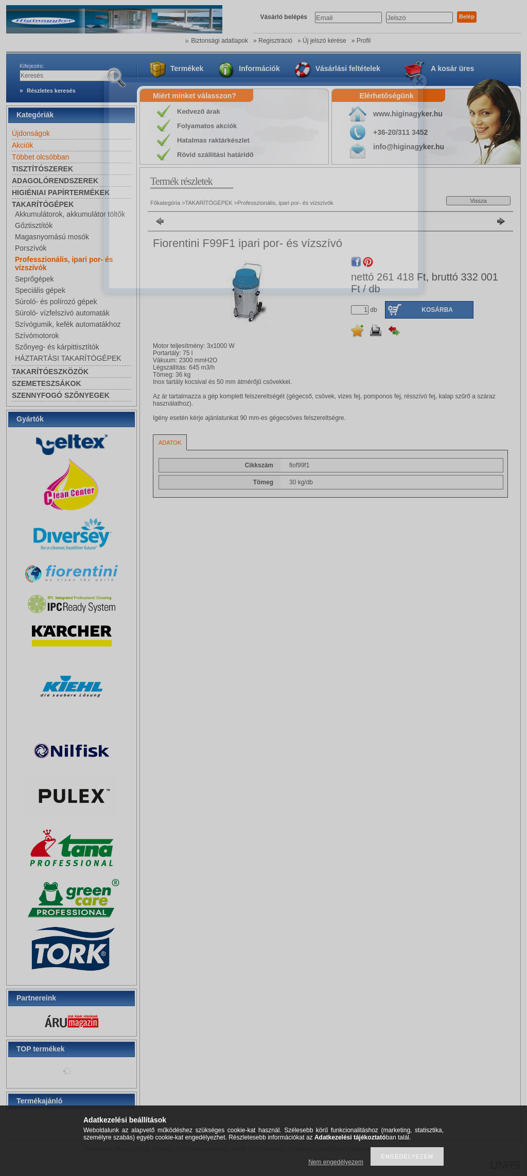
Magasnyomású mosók (52, 237)
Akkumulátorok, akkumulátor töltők (70, 214)
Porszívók (30, 248)
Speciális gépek (40, 290)
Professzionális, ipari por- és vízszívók (285, 203)
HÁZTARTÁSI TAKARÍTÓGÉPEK (68, 358)
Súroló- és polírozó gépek (56, 301)
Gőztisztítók (33, 225)
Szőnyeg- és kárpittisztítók (57, 347)
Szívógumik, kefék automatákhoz (67, 324)
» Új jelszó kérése (321, 40)
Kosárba (437, 309)
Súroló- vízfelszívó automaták (62, 313)
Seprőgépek (34, 279)
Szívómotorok (37, 335)
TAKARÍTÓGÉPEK (209, 203)
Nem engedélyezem (335, 1162)
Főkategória (165, 203)
